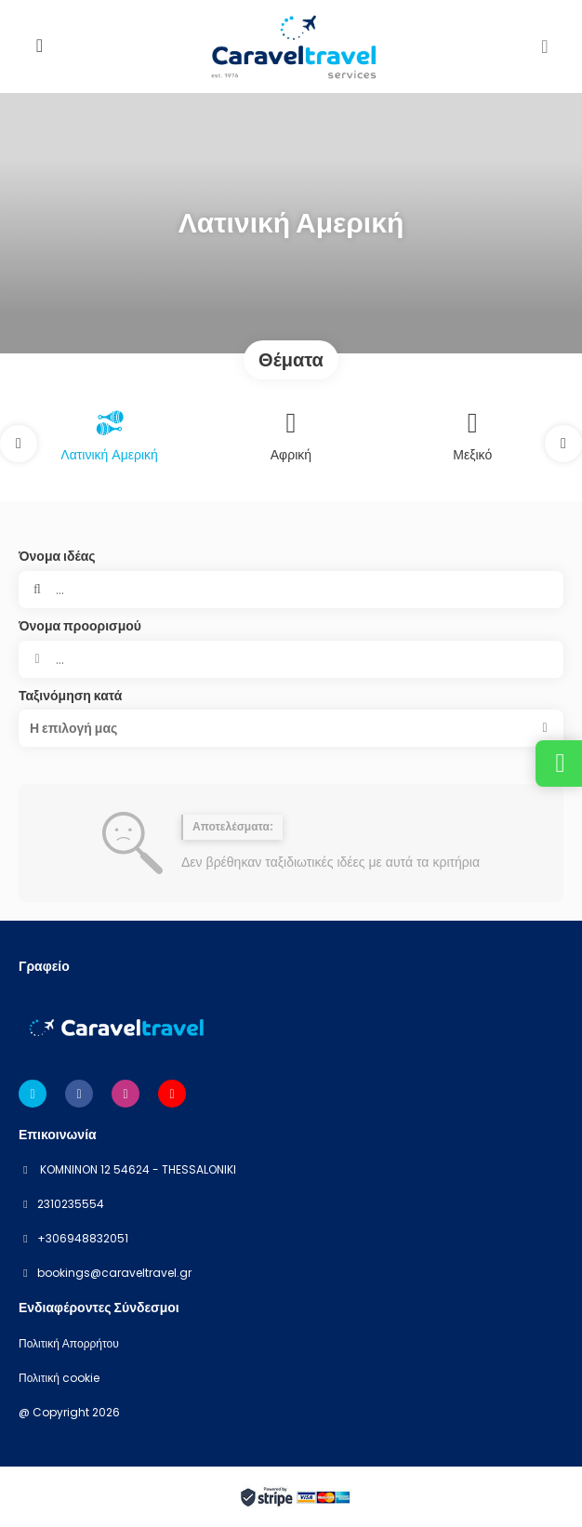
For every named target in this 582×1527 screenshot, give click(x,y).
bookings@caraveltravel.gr (114, 1273)
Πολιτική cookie (59, 1378)
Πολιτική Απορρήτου (69, 1343)
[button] (18, 443)
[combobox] (291, 659)
